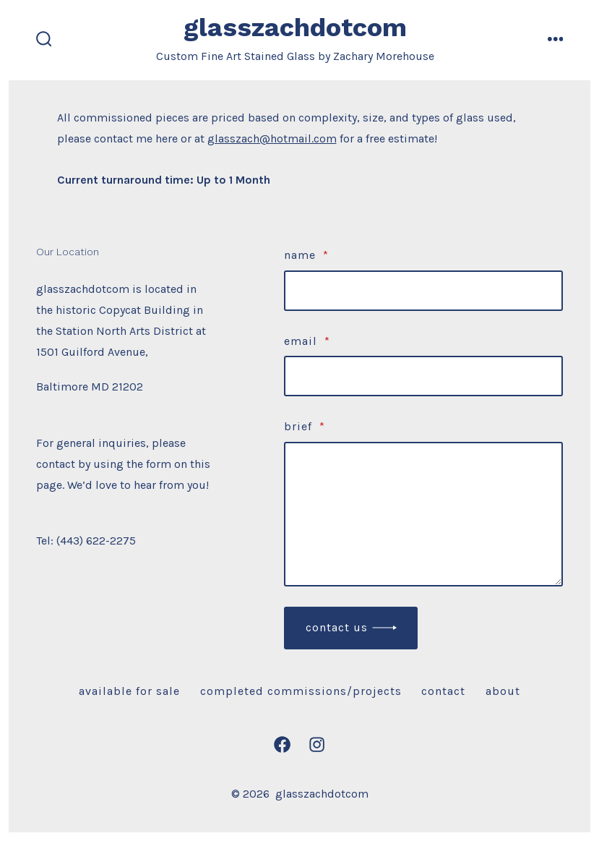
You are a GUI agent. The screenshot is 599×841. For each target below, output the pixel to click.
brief (304, 426)
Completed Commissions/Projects (301, 691)
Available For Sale (129, 691)
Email (307, 341)
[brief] (423, 514)
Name (306, 255)
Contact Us (337, 627)
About (503, 691)
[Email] (423, 376)
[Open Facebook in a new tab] (282, 744)
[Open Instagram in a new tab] (316, 744)
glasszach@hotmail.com (272, 138)
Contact (443, 691)
